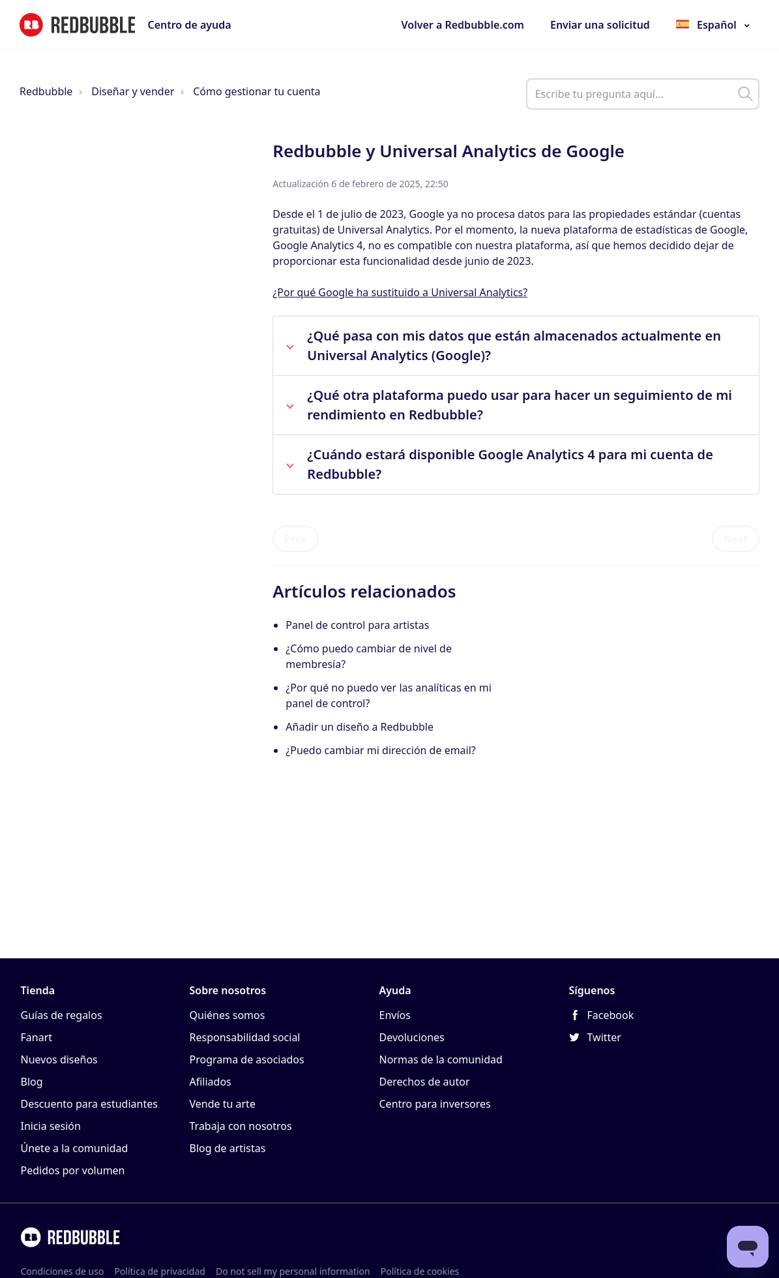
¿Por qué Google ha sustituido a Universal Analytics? (399, 292)
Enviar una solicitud (600, 25)
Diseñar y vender (132, 91)
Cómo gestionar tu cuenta (256, 91)
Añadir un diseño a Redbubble (360, 727)
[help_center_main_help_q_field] (642, 94)
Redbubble (46, 91)
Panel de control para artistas (357, 625)
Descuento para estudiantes (89, 1104)
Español (716, 25)
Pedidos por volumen (73, 1170)
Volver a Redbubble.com (463, 25)
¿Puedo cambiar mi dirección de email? (380, 750)
